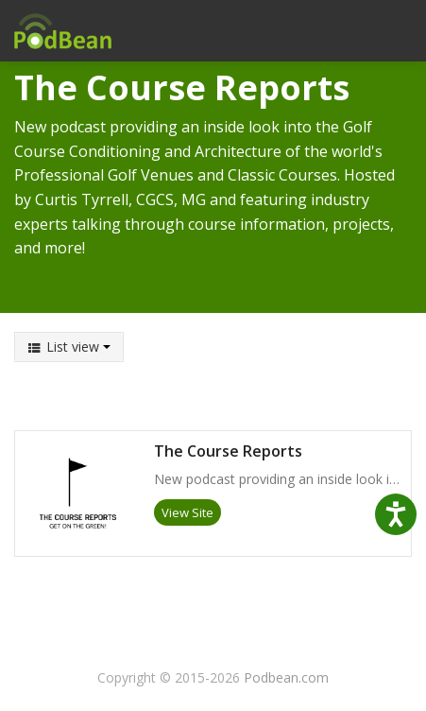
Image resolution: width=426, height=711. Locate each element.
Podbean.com (286, 677)
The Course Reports (228, 451)
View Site (187, 512)
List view (69, 347)
